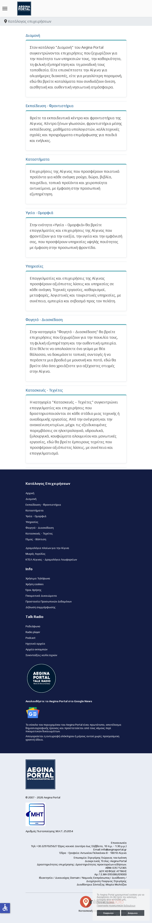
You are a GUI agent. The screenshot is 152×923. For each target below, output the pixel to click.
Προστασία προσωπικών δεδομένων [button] (116, 905)
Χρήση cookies (35, 584)
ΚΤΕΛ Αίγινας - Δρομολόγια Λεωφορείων (51, 559)
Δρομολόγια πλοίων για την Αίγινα (47, 548)
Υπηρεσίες (34, 266)
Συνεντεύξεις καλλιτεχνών (41, 655)
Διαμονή (33, 35)
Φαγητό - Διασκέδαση (44, 319)
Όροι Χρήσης (34, 590)
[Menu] (4, 8)
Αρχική (30, 493)
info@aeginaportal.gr (114, 849)
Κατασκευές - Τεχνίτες (44, 390)
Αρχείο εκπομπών (36, 649)
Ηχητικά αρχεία (35, 643)
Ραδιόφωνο (33, 626)
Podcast (30, 637)
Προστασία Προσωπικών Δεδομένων (49, 601)
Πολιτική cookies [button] (105, 902)
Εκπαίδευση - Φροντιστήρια (50, 106)
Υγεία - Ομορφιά (39, 212)
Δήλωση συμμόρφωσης (41, 607)
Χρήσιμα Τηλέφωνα (38, 578)
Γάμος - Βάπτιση (36, 539)
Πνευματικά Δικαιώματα (41, 595)
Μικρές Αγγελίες (36, 553)
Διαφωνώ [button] (133, 913)
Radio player (33, 632)
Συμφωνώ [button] (108, 913)
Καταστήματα (38, 159)
